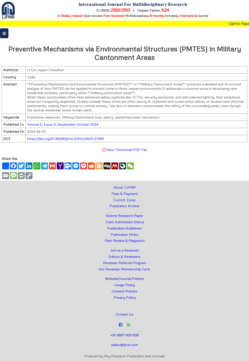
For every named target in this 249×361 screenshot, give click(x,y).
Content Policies (124, 291)
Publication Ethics (124, 234)
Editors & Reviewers (124, 256)
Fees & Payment (125, 193)
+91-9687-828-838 (124, 335)
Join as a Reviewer (124, 250)
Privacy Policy (125, 297)
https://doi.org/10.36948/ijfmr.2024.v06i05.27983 (65, 138)
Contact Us (124, 314)
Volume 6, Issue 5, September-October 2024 (63, 124)
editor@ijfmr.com (124, 345)
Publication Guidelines (124, 228)
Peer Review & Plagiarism (125, 240)
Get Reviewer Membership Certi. (124, 269)
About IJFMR (124, 187)
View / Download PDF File (124, 150)
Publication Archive (124, 206)
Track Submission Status (124, 222)
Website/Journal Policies (124, 278)
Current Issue (124, 200)
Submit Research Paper (124, 215)
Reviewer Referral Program (124, 263)
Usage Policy (124, 285)
